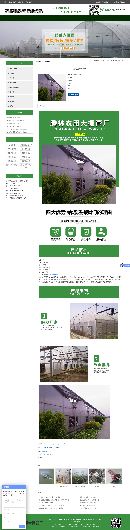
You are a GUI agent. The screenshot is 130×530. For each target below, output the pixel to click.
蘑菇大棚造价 (26, 153)
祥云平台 (79, 524)
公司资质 (103, 18)
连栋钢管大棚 (12, 153)
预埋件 (97, 486)
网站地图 (104, 2)
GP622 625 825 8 (80, 486)
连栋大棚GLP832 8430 (48, 454)
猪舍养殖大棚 (26, 149)
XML (113, 2)
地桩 (114, 486)
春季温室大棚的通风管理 (15, 126)
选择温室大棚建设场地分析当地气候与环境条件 (54, 500)
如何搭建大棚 (12, 161)
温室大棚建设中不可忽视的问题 (89, 500)
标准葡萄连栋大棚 (26, 145)
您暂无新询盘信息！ (120, 2)
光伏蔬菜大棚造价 (12, 165)
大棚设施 (45, 447)
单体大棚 (11, 73)
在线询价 (73, 94)
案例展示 (57, 18)
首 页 (102, 60)
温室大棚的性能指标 (13, 118)
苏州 (84, 527)
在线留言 (88, 18)
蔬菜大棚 (11, 101)
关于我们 (27, 18)
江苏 (68, 527)
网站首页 (11, 18)
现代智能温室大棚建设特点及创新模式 (51, 508)
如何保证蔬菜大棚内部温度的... (17, 132)
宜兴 (94, 527)
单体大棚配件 (12, 83)
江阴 (90, 527)
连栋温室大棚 (12, 68)
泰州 (97, 527)
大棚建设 (57, 447)
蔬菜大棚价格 (12, 157)
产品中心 (42, 18)
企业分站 (98, 2)
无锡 (81, 527)
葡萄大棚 (11, 97)
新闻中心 (72, 18)
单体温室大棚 (26, 161)
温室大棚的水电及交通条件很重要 (49, 497)
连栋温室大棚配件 (14, 87)
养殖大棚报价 (26, 157)
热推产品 (54, 527)
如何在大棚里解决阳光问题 (88, 508)
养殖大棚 (11, 78)
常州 (87, 527)
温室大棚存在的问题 (13, 123)
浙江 (77, 527)
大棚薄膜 (12, 145)
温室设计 (51, 447)
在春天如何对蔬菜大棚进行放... (17, 129)
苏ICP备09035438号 (61, 524)
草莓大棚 (11, 92)
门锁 (46, 486)
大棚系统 (11, 106)
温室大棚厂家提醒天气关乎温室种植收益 (52, 505)
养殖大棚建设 (12, 149)
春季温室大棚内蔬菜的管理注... (17, 120)
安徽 (74, 527)
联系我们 (118, 18)
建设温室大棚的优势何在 (47, 502)
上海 (71, 527)
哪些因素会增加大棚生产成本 (89, 502)
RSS (109, 2)
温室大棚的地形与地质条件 (88, 497)
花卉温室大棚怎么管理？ (87, 505)
